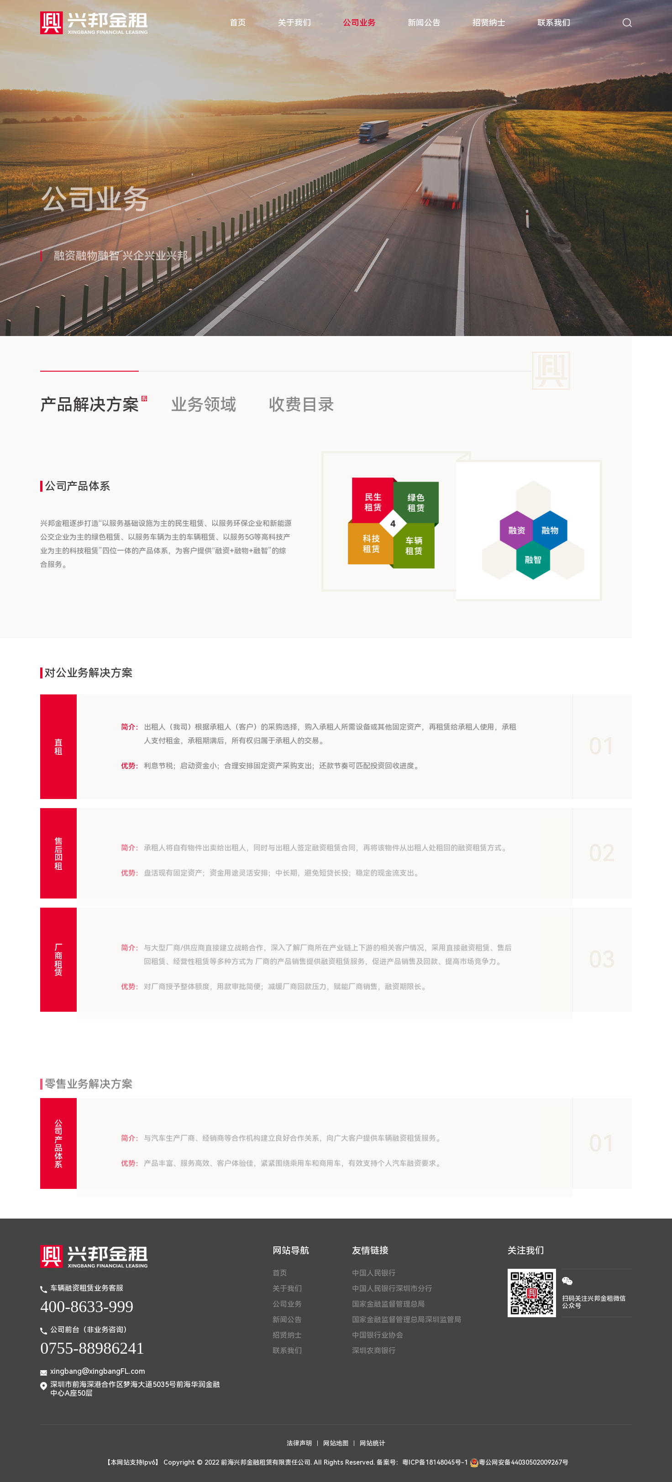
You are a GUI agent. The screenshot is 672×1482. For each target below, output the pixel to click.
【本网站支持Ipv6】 (133, 1462)
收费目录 (301, 405)
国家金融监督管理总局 (388, 1304)
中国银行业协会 (377, 1335)
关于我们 (294, 22)
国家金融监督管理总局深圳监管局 (407, 1319)
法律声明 (299, 1443)
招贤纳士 (488, 22)
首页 (238, 22)
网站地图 (336, 1443)
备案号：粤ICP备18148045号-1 (422, 1462)
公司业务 (359, 22)
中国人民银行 (374, 1273)
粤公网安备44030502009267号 (519, 1462)
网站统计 (372, 1443)
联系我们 (553, 22)
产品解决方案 (89, 405)
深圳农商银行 (374, 1350)
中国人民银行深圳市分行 (392, 1288)
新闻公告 (424, 22)
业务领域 (203, 405)
